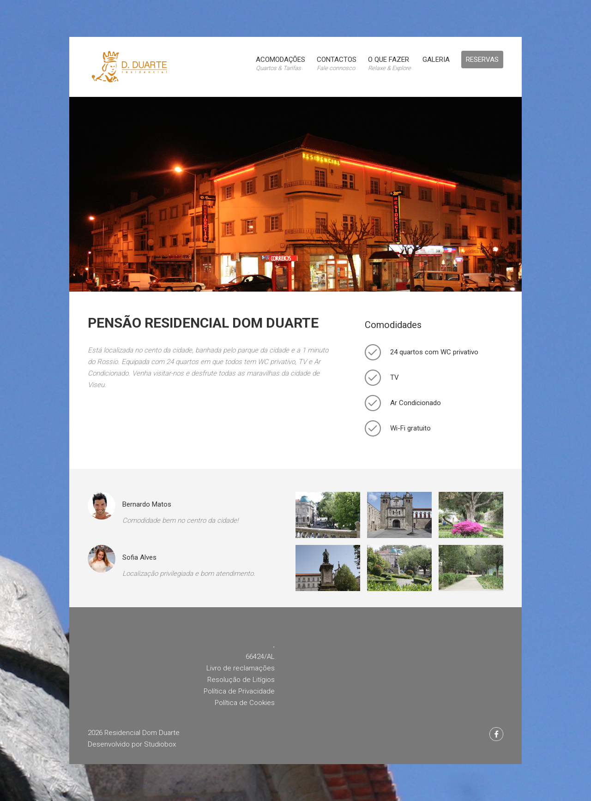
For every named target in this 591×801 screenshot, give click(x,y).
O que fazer (389, 63)
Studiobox (160, 744)
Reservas (482, 59)
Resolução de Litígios (241, 679)
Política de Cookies (245, 703)
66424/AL (260, 656)
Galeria (436, 59)
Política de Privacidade (239, 691)
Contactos (336, 63)
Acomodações (280, 63)
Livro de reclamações (240, 668)
